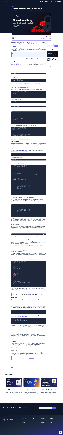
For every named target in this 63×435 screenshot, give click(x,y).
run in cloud (24, 421)
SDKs (42, 419)
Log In (55, 1)
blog (51, 422)
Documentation (43, 422)
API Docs (42, 421)
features (32, 419)
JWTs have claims (14, 199)
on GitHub (31, 58)
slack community (52, 421)
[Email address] (50, 46)
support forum (52, 419)
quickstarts (23, 422)
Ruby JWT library (24, 150)
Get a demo (59, 1)
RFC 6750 (12, 289)
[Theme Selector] (51, 1)
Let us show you (31, 294)
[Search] (53, 1)
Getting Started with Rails (15, 64)
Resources (46, 1)
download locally (24, 419)
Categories (41, 1)
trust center (42, 425)
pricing (32, 421)
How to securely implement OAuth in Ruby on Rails (52, 59)
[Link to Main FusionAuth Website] (3, 1)
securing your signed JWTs (22, 316)
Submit (54, 408)
